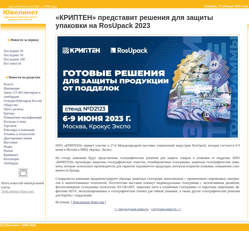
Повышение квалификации (23, 117)
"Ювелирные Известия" (17, 191)
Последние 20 (13, 51)
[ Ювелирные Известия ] (88, 202)
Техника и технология (19, 134)
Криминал (11, 155)
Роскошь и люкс (15, 122)
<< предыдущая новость (131, 209)
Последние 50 (13, 55)
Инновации (12, 88)
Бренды (9, 113)
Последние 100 (14, 59)
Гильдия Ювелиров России (23, 101)
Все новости (12, 63)
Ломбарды (11, 163)
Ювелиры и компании (19, 130)
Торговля (10, 126)
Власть (8, 84)
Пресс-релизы (13, 109)
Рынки (8, 151)
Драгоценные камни (18, 138)
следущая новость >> (166, 209)
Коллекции (11, 159)
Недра (8, 146)
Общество (11, 105)
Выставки (10, 142)
